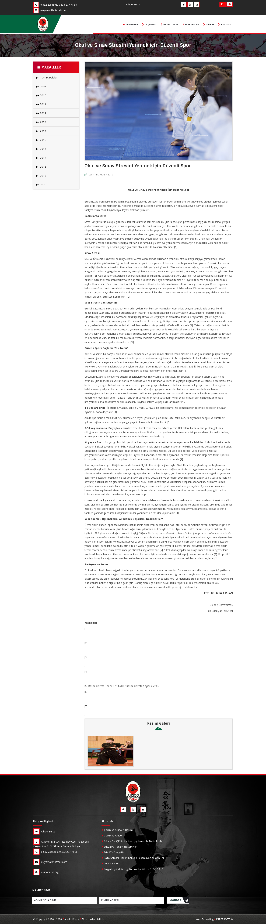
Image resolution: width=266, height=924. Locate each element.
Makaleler (191, 24)
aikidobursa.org (45, 872)
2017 (41, 157)
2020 (41, 184)
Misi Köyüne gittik (113, 852)
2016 (41, 148)
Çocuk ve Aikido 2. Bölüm (117, 830)
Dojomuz (149, 24)
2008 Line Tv (110, 863)
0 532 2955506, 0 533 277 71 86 (55, 852)
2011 (41, 104)
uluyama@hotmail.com (50, 862)
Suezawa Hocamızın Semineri (119, 846)
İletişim (224, 24)
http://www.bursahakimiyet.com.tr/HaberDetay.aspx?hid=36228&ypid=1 (126, 675)
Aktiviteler (169, 24)
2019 (41, 175)
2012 (41, 113)
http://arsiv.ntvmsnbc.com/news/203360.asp (110, 647)
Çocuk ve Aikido (112, 835)
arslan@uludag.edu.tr (219, 599)
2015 (41, 140)
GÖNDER (179, 901)
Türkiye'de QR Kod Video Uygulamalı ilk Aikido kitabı (132, 841)
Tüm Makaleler (47, 77)
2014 (41, 131)
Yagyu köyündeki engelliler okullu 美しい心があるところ (133, 869)
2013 (41, 122)
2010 (41, 95)
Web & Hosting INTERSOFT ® (214, 919)
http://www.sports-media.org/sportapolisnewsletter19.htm (118, 696)
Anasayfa (130, 24)
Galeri (208, 24)
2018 (41, 166)
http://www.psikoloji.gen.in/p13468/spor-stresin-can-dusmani (120, 661)
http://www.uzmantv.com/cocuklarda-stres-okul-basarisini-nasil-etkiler (125, 632)
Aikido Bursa (44, 831)
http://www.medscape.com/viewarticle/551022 (111, 710)
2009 (41, 86)
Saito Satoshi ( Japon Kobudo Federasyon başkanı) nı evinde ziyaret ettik (133, 858)
